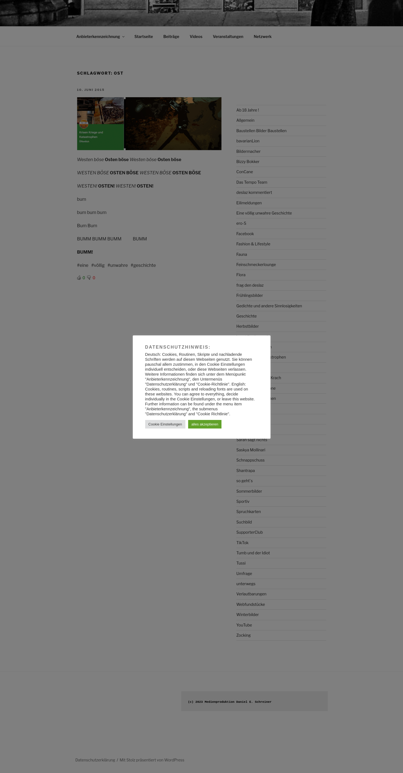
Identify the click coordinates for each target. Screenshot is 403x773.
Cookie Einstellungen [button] (165, 424)
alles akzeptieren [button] (204, 424)
